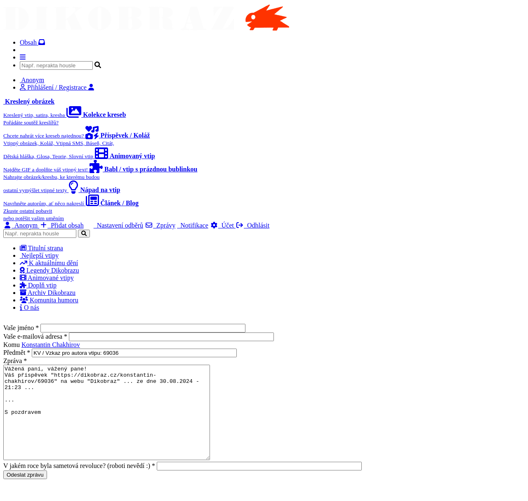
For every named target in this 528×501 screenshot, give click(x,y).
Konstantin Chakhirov (50, 344)
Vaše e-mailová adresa (35, 336)
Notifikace (192, 225)
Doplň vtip (38, 285)
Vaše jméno (21, 327)
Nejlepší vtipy (39, 255)
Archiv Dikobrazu (47, 292)
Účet (223, 225)
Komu (12, 344)
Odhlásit (252, 225)
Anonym (21, 225)
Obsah (32, 42)
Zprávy (160, 225)
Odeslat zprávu (25, 493)
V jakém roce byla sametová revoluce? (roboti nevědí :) (79, 484)
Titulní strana (41, 248)
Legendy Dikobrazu (49, 270)
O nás (29, 307)
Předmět (16, 352)
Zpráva (15, 360)
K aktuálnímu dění (49, 262)
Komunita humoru (49, 300)
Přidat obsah (61, 225)
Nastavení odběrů (118, 225)
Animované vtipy (47, 277)
